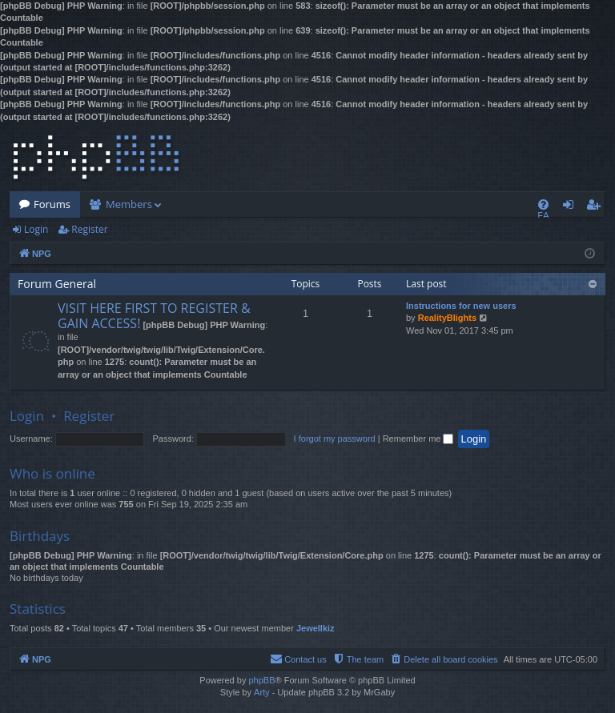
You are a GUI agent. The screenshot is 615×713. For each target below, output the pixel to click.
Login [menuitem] (571, 207)
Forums (52, 204)
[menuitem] (543, 204)
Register (89, 229)
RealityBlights (447, 317)
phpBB (261, 680)
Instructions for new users (461, 305)
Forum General (57, 283)
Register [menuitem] (596, 207)
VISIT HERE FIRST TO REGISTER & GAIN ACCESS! (154, 315)
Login (36, 229)
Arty (262, 692)
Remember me (418, 438)
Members (129, 204)
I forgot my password (335, 438)
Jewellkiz (315, 628)
